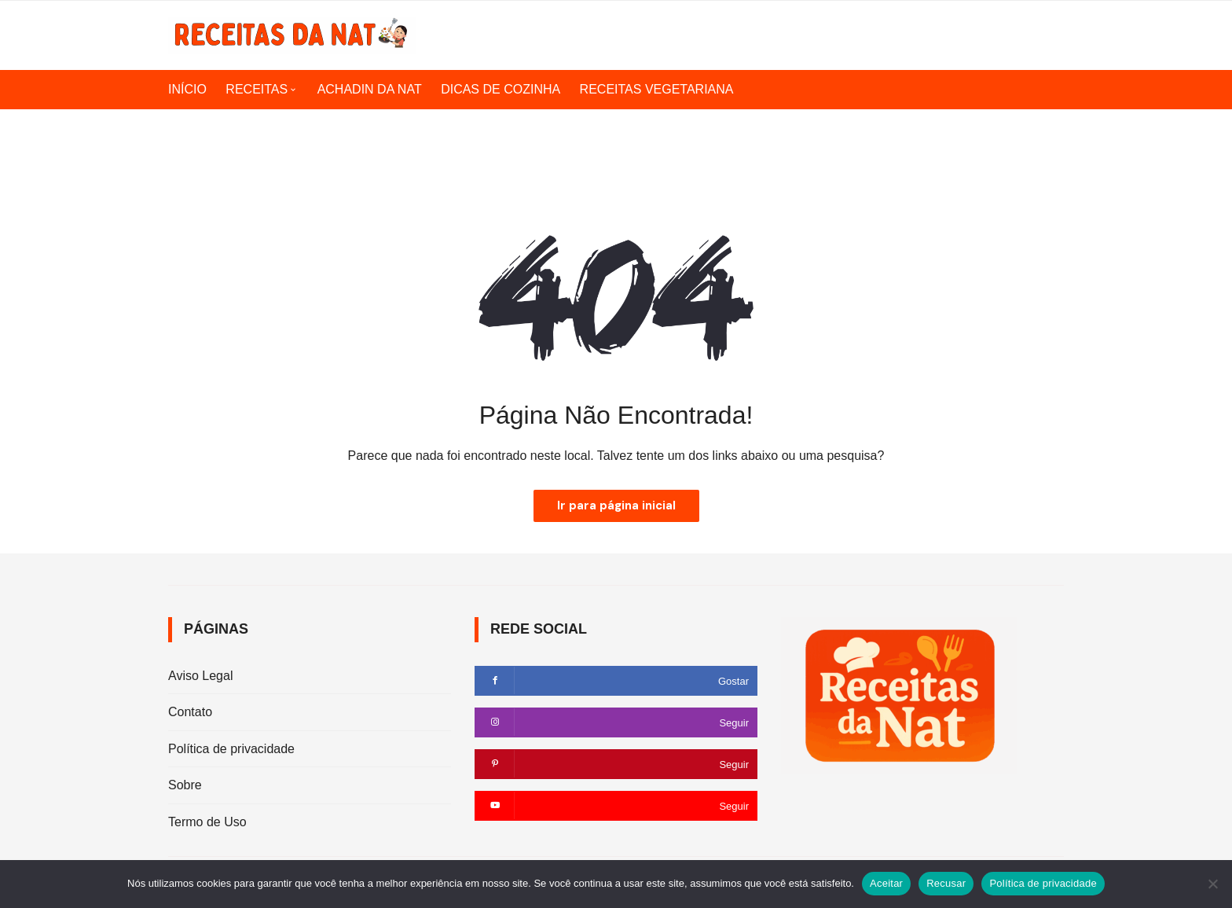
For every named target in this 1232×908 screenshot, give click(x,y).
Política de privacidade (231, 748)
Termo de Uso (207, 822)
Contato (190, 712)
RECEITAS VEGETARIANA (657, 89)
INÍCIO (187, 89)
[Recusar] (1212, 883)
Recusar (946, 883)
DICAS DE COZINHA (500, 89)
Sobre (185, 785)
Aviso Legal (200, 675)
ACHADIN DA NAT (369, 89)
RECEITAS (257, 89)
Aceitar (886, 883)
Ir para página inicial (616, 505)
